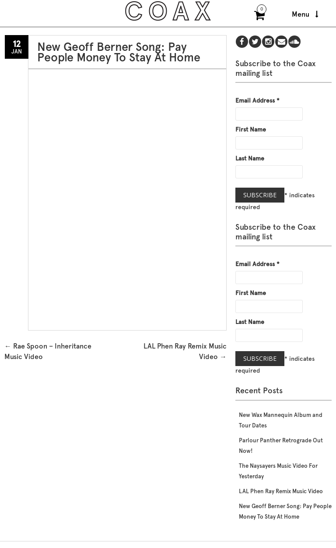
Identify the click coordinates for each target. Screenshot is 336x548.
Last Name (249, 158)
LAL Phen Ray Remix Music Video (281, 491)
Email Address (257, 100)
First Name (250, 129)
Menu (305, 14)
